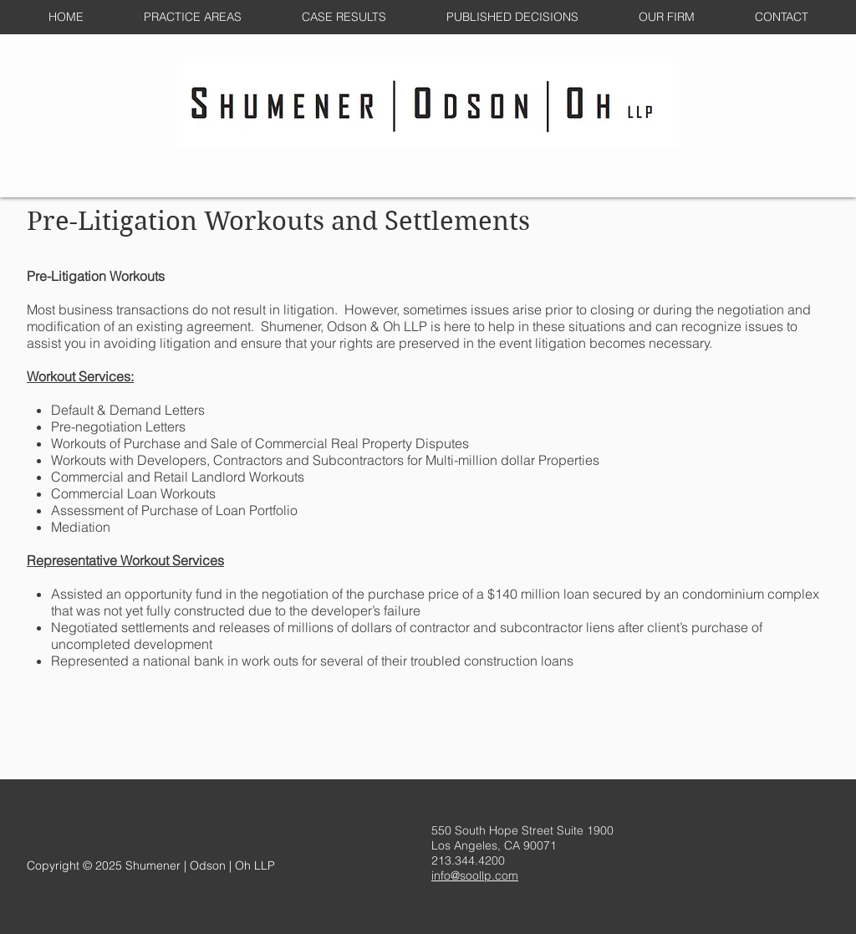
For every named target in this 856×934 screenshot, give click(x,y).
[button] (193, 17)
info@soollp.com (474, 875)
